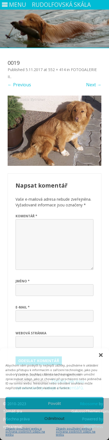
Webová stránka (31, 333)
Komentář (26, 216)
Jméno (23, 281)
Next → (93, 85)
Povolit (54, 403)
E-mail (23, 307)
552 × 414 (57, 69)
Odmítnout (54, 418)
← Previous (19, 85)
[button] (101, 355)
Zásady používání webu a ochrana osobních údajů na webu (25, 431)
